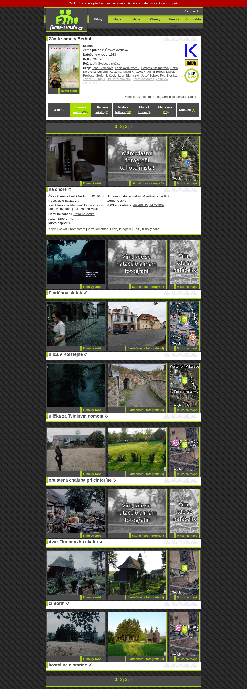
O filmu (59, 110)
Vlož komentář (98, 229)
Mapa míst (165, 110)
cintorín (57, 603)
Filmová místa (80, 110)
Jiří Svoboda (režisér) (108, 63)
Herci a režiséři (174, 23)
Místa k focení (144, 110)
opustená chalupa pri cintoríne (80, 480)
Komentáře (77, 229)
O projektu (193, 19)
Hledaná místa (101, 110)
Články (155, 19)
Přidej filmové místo (137, 97)
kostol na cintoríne (68, 665)
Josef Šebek (149, 75)
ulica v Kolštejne (66, 354)
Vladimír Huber (154, 71)
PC (72, 218)
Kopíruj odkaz (57, 229)
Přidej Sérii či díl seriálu (169, 97)
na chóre (58, 189)
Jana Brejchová (102, 68)
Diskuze (187, 110)
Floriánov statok (65, 292)
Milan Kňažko (132, 71)
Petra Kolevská (83, 214)
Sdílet (192, 97)
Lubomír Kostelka (109, 71)
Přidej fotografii (120, 229)
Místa (117, 19)
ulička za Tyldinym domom (76, 416)
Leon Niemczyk (128, 75)
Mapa (136, 19)
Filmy (98, 19)
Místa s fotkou (123, 110)
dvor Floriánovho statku (73, 541)
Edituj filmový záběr (146, 229)
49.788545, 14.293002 (148, 205)
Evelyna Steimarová (155, 68)
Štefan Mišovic (106, 75)
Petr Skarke (168, 75)
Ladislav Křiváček (127, 68)
